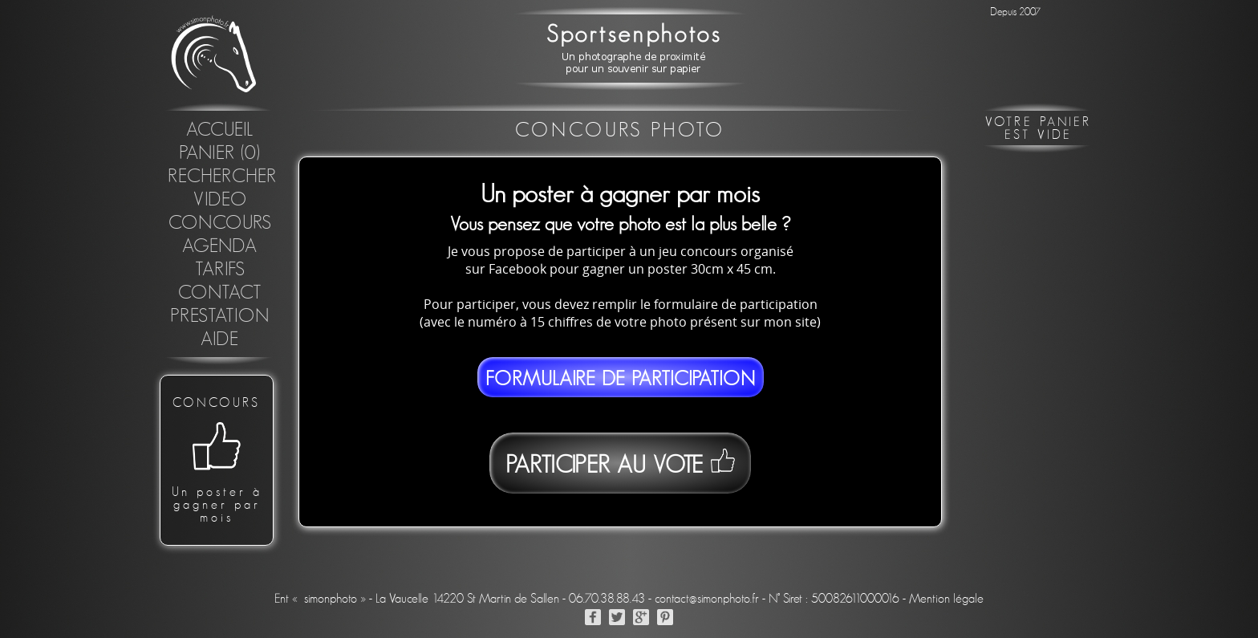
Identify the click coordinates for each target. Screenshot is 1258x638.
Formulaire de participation (620, 379)
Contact (220, 293)
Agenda (220, 246)
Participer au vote (619, 463)
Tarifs (220, 269)
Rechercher (222, 176)
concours (220, 223)
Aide (220, 339)
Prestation (220, 316)
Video (220, 199)
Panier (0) (220, 153)
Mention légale (946, 598)
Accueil (220, 130)
